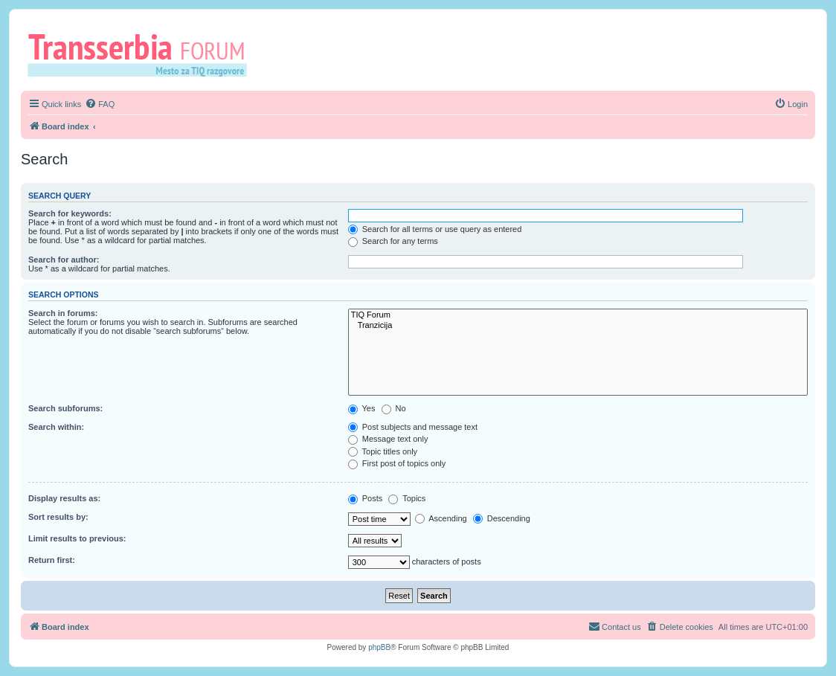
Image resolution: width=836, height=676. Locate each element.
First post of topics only (397, 463)
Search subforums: (65, 408)
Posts (365, 498)
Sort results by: (58, 516)
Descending (501, 518)
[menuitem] (100, 104)
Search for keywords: (70, 213)
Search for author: (63, 259)
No (394, 408)
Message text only (388, 438)
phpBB (379, 647)
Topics (406, 498)
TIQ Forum (578, 315)
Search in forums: (63, 313)
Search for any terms (393, 240)
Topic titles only (382, 451)
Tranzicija (578, 326)
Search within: (56, 426)
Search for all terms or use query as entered (435, 229)
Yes (362, 408)
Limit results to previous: (77, 538)
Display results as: (64, 498)
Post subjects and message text (413, 426)
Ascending (441, 518)
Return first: (51, 560)
